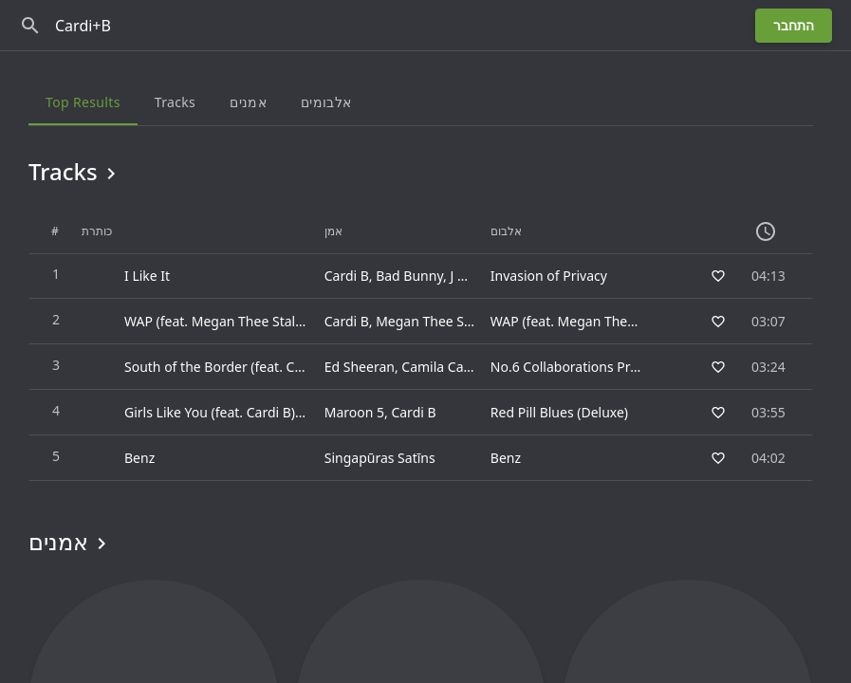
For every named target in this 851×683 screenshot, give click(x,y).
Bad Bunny (409, 276)
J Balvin (472, 276)
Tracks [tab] (175, 102)
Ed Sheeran (359, 367)
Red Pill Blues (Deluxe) (559, 412)
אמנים (70, 541)
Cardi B (346, 276)
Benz (505, 458)
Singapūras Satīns (379, 458)
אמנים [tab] (248, 102)
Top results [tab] (83, 102)
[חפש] (30, 25)
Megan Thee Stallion (439, 321)
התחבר (793, 25)
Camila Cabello (447, 367)
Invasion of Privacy (548, 276)
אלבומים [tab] (326, 102)
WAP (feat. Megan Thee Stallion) (589, 321)
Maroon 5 (354, 412)
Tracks (75, 172)
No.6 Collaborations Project (575, 367)
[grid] (420, 345)
